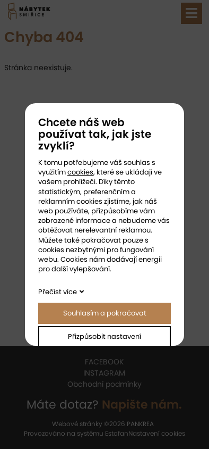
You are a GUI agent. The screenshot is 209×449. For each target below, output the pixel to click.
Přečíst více (57, 292)
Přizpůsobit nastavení (104, 336)
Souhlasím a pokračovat (104, 313)
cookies (80, 172)
